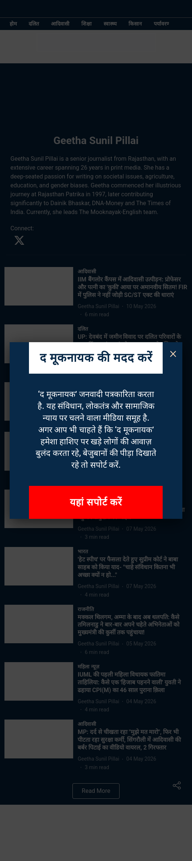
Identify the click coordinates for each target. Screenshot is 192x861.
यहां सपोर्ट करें (96, 502)
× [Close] (173, 353)
